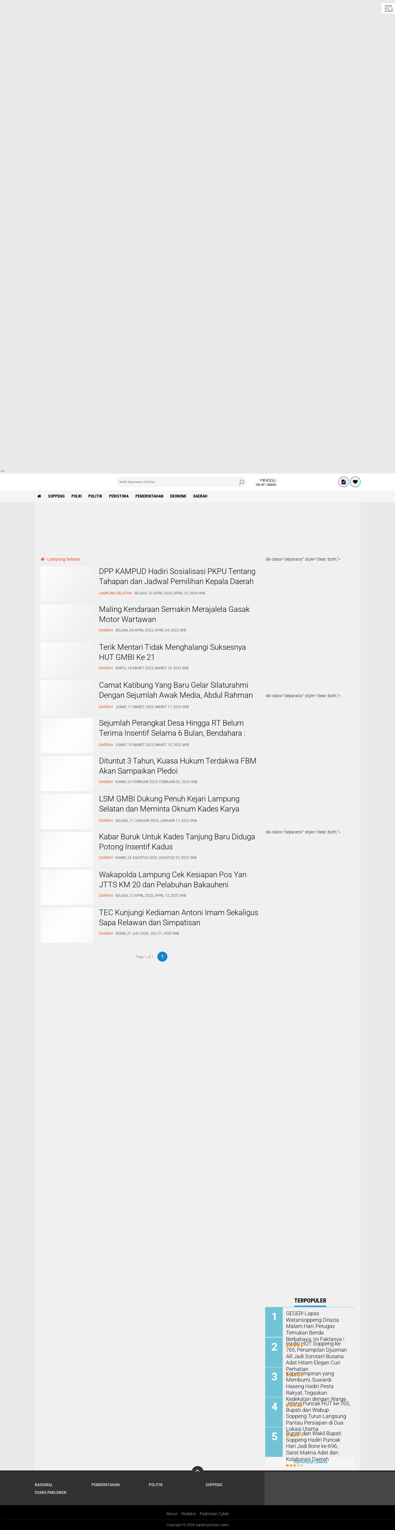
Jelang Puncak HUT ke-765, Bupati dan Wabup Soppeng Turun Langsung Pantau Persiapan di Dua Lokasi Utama (316, 1415)
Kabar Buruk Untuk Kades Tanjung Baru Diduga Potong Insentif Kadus (177, 841)
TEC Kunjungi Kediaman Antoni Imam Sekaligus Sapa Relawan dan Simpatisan (178, 917)
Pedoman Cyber (214, 1513)
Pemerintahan (150, 496)
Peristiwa (119, 496)
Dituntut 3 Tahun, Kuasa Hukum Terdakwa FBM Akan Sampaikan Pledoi (178, 765)
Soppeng (56, 496)
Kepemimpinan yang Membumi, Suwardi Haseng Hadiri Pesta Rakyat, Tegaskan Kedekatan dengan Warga (318, 1382)
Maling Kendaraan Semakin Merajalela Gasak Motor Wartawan (174, 614)
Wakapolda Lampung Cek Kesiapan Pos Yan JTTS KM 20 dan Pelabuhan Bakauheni (173, 879)
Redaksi (188, 1513)
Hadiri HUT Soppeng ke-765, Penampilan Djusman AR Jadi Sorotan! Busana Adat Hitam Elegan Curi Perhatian (318, 1352)
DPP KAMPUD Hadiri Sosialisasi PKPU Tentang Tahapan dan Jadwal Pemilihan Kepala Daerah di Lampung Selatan (177, 581)
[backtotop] (198, 1472)
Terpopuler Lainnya (310, 1462)
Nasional (44, 1484)
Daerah (201, 496)
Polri (77, 496)
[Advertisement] (178, 41)
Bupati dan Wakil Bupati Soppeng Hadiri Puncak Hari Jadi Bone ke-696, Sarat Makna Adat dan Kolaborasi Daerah (316, 1445)
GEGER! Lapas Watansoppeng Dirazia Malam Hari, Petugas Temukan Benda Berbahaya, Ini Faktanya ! (318, 1322)
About (171, 1513)
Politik (96, 496)
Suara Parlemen (50, 1492)
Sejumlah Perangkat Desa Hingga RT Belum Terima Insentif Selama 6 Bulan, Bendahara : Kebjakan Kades (172, 733)
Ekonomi (179, 496)
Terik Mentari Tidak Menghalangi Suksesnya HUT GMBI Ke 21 (172, 652)
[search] (181, 482)
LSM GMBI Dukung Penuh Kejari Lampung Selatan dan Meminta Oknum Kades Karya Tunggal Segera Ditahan (169, 808)
